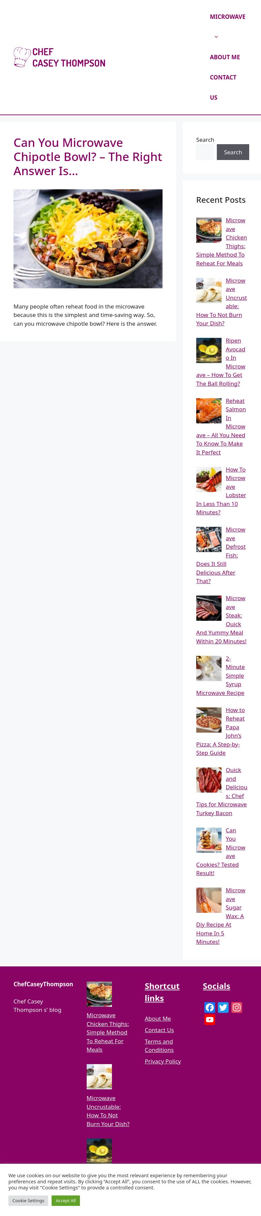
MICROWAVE (227, 30)
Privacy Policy (163, 1061)
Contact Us (159, 1030)
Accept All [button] (66, 1200)
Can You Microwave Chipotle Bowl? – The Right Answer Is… (87, 156)
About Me (158, 1018)
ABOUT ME (225, 57)
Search (205, 139)
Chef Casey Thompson (157, 57)
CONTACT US (223, 87)
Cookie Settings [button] (28, 1200)
